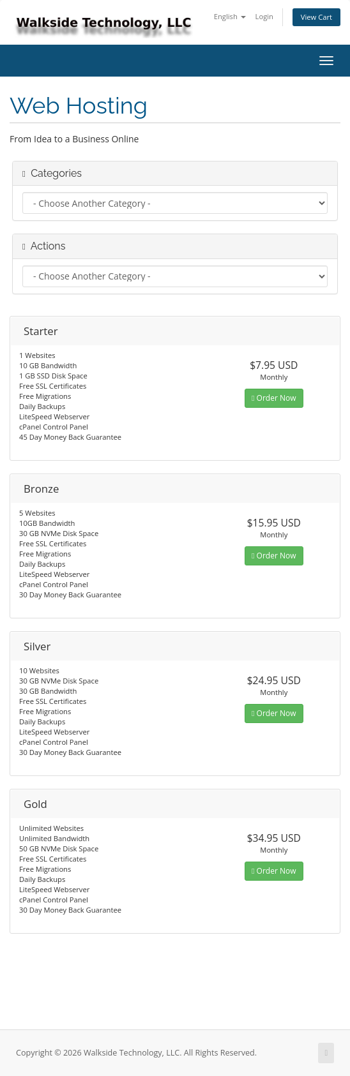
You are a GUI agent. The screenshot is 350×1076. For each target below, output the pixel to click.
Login (264, 16)
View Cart (316, 17)
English (230, 16)
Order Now (274, 397)
